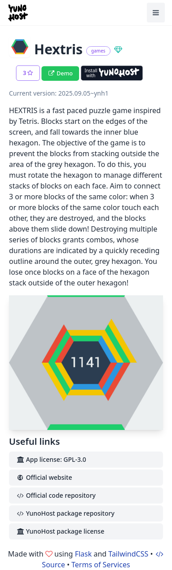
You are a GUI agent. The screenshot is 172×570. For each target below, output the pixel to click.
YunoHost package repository (65, 513)
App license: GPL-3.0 (51, 459)
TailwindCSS (128, 554)
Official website (44, 477)
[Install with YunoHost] (112, 73)
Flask (83, 554)
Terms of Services (100, 565)
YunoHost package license (60, 531)
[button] (28, 73)
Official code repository (56, 495)
